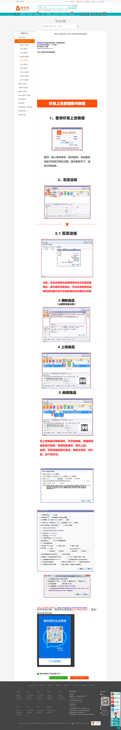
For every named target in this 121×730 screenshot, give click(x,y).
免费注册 (72, 1)
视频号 (49, 707)
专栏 (43, 14)
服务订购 (94, 14)
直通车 (66, 10)
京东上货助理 (30, 710)
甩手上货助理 (30, 695)
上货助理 (60, 695)
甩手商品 (19, 695)
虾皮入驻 (64, 14)
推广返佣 (71, 14)
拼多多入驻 (56, 14)
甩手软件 (85, 14)
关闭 (119, 692)
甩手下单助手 (61, 10)
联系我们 (50, 685)
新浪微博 (103, 706)
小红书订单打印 (61, 699)
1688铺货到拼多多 (47, 10)
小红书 (59, 691)
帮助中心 (91, 685)
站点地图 (83, 685)
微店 (38, 707)
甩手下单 (39, 697)
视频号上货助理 (51, 710)
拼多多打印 (40, 10)
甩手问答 (71, 694)
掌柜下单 (29, 697)
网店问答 (37, 14)
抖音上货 (54, 10)
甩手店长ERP (41, 43)
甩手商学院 (103, 14)
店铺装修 (48, 14)
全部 (40, 7)
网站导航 (103, 1)
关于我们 (41, 685)
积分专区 (95, 1)
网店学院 (22, 14)
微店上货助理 (40, 710)
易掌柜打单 (19, 699)
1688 (48, 691)
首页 (17, 14)
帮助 (89, 1)
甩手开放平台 (81, 1)
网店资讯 (29, 14)
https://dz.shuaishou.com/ (45, 48)
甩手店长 (19, 710)
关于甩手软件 (32, 685)
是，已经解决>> (58, 677)
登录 (67, 1)
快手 (38, 691)
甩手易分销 (50, 697)
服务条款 (58, 685)
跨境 (18, 707)
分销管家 (19, 697)
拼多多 (18, 691)
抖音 (28, 691)
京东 (28, 707)
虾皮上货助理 (20, 712)
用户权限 (75, 685)
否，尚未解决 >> (79, 677)
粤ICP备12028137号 (65, 723)
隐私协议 (66, 685)
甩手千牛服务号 (106, 712)
